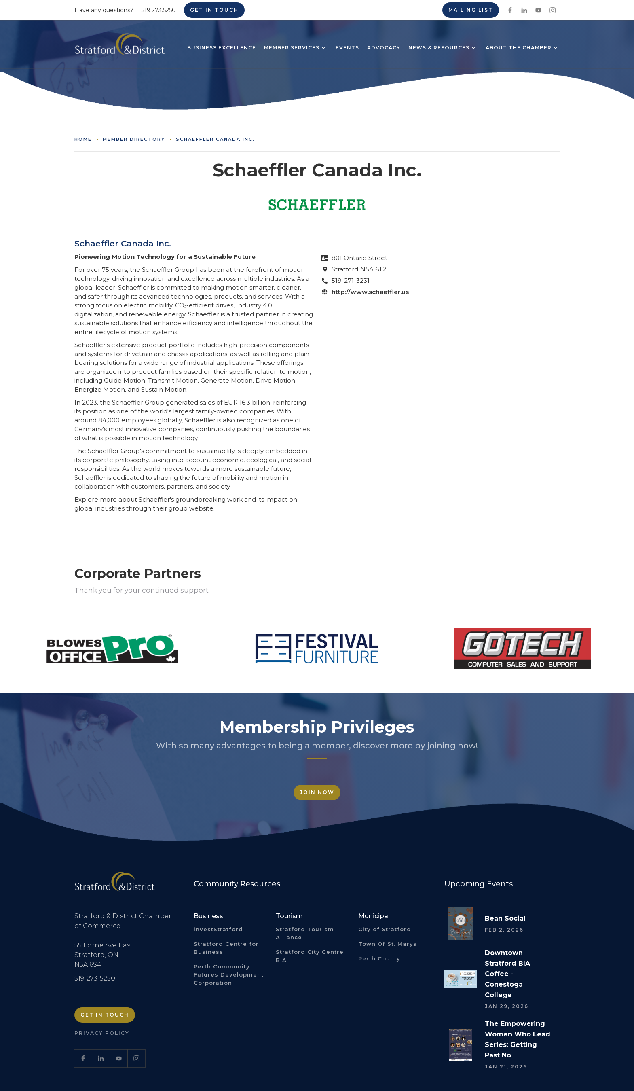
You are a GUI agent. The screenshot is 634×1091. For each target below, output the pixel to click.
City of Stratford (384, 929)
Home (83, 139)
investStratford (218, 929)
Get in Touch (214, 10)
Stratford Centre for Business (226, 948)
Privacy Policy (101, 1033)
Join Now (317, 792)
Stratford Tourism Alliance (305, 933)
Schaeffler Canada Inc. (215, 139)
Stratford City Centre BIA (310, 956)
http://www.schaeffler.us (370, 292)
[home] (119, 47)
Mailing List (470, 10)
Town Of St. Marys (387, 944)
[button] (292, 48)
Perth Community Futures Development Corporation (229, 974)
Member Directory (134, 139)
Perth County (379, 958)
